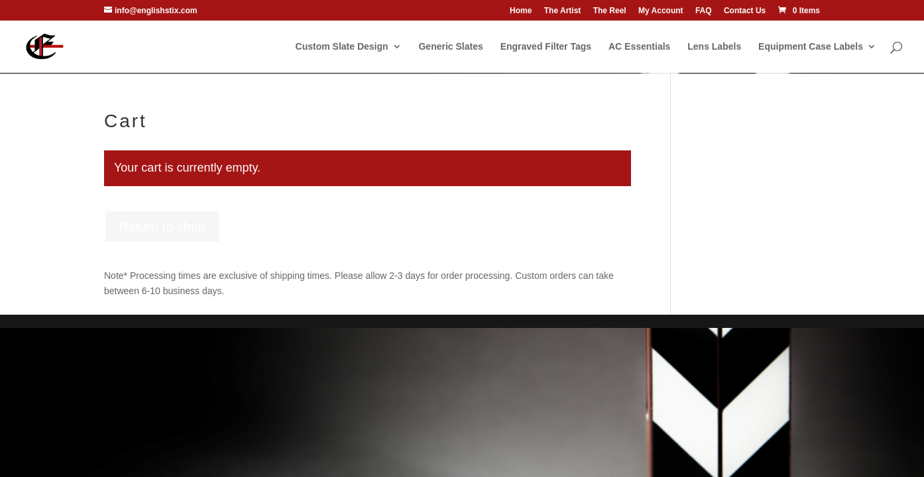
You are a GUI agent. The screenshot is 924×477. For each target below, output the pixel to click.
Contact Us (745, 11)
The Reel (609, 11)
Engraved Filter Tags (545, 47)
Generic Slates (450, 47)
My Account (660, 11)
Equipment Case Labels (810, 47)
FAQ (703, 11)
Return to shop (162, 226)
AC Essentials (639, 47)
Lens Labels (714, 47)
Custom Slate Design (342, 47)
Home (521, 11)
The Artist (562, 11)
